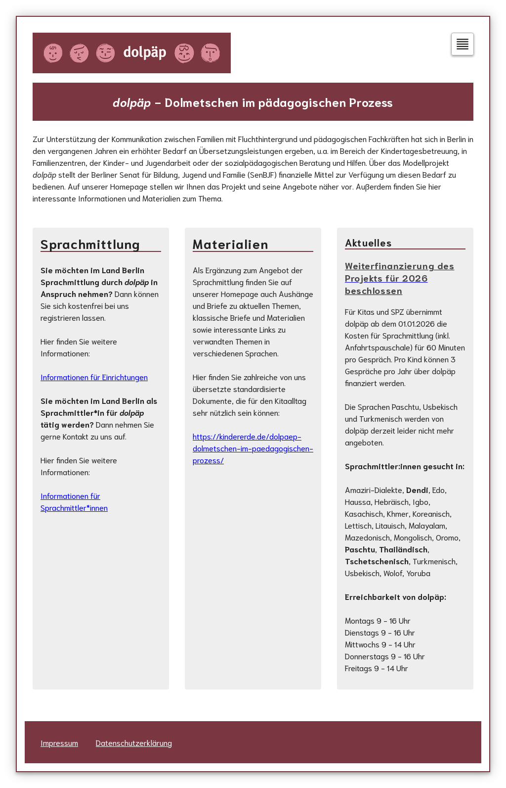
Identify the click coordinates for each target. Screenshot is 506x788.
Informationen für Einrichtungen (94, 376)
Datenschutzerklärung (134, 742)
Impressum (59, 742)
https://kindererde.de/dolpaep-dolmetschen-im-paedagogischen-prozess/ (253, 448)
